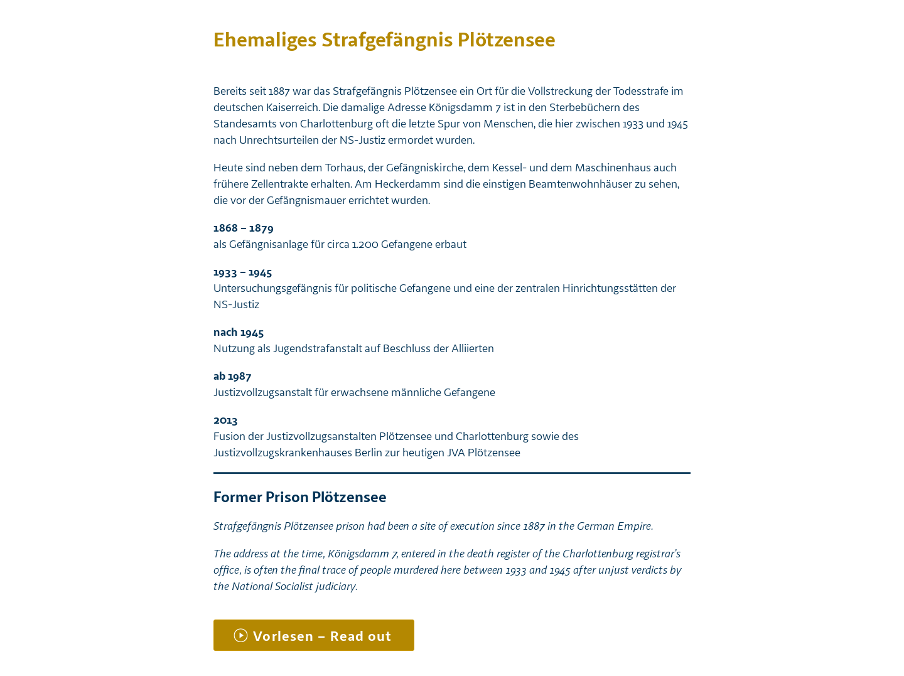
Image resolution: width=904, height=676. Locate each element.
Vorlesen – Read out (322, 636)
